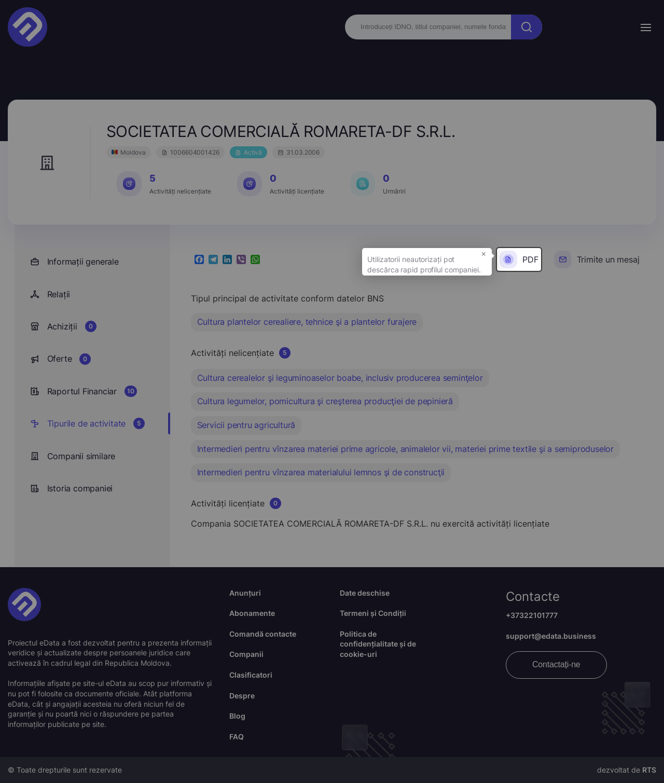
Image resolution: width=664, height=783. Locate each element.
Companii (246, 654)
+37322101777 (532, 615)
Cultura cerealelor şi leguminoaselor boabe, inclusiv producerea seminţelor (340, 378)
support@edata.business (551, 635)
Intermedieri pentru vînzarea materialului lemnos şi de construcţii (321, 472)
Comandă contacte (262, 633)
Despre (242, 695)
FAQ (236, 736)
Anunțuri (245, 592)
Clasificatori (250, 674)
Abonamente (252, 613)
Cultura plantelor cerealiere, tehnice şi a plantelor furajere (307, 322)
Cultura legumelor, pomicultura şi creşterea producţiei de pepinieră (325, 401)
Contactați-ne (556, 664)
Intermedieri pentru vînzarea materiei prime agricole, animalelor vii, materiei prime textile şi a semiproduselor (405, 449)
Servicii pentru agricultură (246, 425)
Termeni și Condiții (373, 613)
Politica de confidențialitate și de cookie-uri (378, 643)
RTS (649, 769)
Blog (237, 715)
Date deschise (365, 592)
